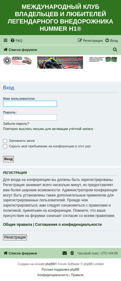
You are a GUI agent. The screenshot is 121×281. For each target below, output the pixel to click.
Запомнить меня (19, 140)
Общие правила (17, 224)
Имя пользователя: (19, 98)
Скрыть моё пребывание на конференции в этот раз (47, 146)
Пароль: (10, 112)
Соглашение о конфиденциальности (68, 224)
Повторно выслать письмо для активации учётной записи (48, 129)
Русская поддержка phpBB (60, 269)
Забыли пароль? (16, 123)
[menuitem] (16, 40)
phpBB (50, 264)
